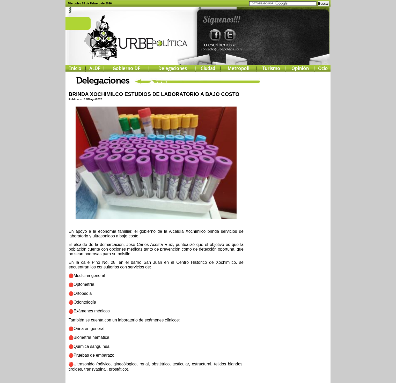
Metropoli (238, 68)
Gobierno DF (126, 68)
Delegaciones (172, 68)
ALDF (94, 68)
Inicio (75, 68)
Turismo (271, 68)
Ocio (323, 68)
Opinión (300, 68)
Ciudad (208, 68)
